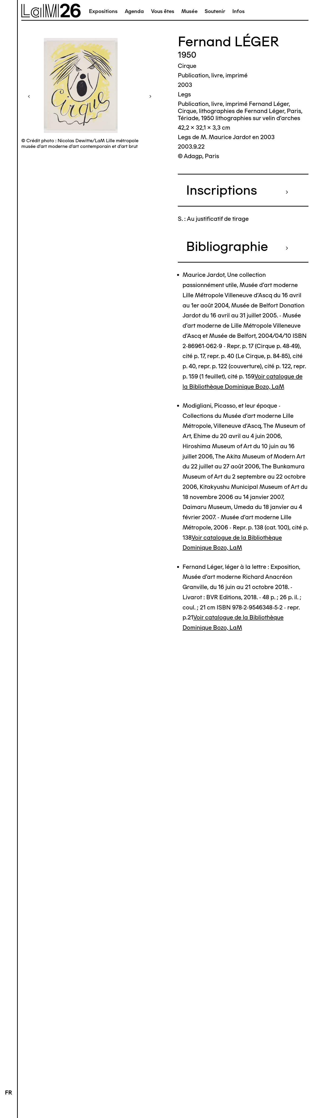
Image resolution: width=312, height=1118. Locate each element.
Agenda (134, 11)
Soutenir (215, 11)
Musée (189, 11)
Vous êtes (162, 11)
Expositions (103, 11)
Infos (238, 11)
